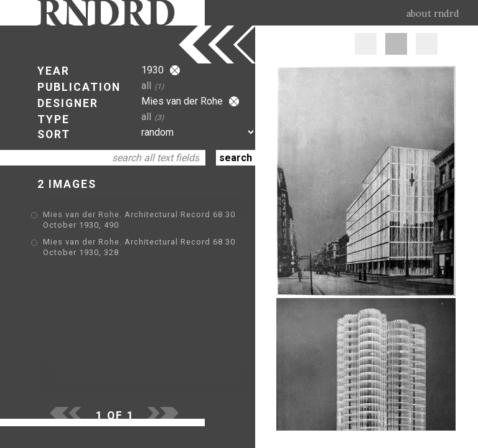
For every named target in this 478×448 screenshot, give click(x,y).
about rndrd (432, 13)
